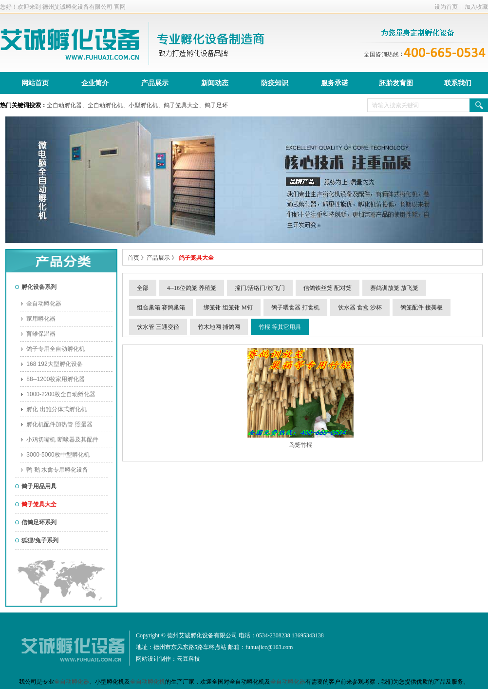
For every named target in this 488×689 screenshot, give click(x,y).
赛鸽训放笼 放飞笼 (394, 288)
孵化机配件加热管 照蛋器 (56, 424)
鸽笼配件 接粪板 (421, 307)
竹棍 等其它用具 (280, 327)
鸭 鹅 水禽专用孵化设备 (54, 469)
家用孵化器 (38, 318)
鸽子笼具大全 (181, 105)
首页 (133, 257)
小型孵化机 (143, 105)
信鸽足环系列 (35, 522)
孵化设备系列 (35, 287)
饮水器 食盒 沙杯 (360, 307)
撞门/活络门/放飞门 (260, 288)
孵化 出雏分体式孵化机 (53, 409)
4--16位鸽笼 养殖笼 (191, 288)
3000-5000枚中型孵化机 (55, 454)
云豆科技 (188, 658)
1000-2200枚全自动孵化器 (57, 394)
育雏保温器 (38, 333)
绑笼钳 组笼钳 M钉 (228, 307)
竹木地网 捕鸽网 (219, 327)
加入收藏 (476, 6)
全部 (143, 288)
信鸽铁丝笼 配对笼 (327, 288)
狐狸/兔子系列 (36, 540)
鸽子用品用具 (35, 486)
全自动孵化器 (64, 105)
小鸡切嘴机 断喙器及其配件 (59, 439)
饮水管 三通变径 (158, 327)
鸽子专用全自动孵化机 (52, 348)
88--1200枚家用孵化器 (52, 379)
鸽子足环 (216, 105)
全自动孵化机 (105, 105)
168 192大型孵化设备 (51, 364)
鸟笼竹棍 (300, 444)
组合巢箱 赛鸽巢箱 (161, 307)
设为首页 (446, 6)
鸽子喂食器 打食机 (295, 307)
